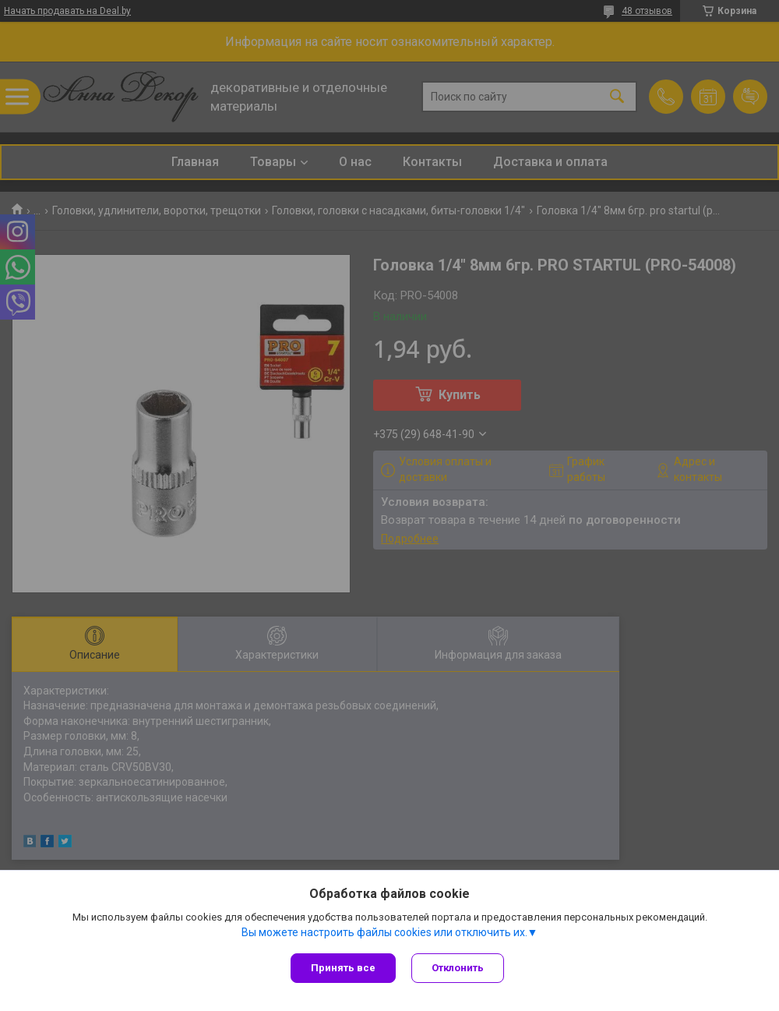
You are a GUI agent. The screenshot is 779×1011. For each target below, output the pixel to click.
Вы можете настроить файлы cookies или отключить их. (384, 932)
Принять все (343, 968)
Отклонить (458, 968)
